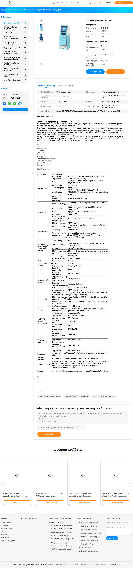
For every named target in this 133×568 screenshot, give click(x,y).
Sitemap (4, 534)
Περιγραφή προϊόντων (65, 86)
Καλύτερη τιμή (95, 72)
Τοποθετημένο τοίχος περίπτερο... (15, 64)
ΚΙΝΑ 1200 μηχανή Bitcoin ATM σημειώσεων (29, 565)
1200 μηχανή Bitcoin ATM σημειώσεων (76, 396)
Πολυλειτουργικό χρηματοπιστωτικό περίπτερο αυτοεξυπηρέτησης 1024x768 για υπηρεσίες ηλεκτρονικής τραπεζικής (61, 526)
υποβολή (49, 434)
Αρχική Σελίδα (6, 522)
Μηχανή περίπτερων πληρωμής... (15, 28)
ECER (117, 565)
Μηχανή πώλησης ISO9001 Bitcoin (49, 396)
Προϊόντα (4, 525)
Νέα (2, 531)
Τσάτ (15, 109)
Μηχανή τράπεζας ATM (15, 48)
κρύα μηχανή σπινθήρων (15, 80)
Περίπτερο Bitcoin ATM (15, 23)
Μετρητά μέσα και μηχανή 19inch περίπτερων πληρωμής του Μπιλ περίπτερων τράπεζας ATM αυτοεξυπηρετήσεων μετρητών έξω (62, 546)
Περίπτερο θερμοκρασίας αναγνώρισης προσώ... (15, 58)
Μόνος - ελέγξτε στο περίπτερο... (15, 69)
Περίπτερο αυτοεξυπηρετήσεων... (15, 37)
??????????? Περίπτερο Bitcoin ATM (104, 396)
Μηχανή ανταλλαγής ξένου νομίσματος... (15, 43)
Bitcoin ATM (15, 33)
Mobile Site (5, 538)
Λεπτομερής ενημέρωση (46, 86)
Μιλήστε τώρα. (123, 3)
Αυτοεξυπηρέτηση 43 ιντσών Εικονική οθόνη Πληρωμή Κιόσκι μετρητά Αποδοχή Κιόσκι (62, 536)
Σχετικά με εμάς (6, 528)
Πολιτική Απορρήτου (8, 541)
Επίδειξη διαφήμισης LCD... (15, 75)
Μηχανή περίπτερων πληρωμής (60, 518)
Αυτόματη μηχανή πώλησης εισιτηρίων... (15, 52)
